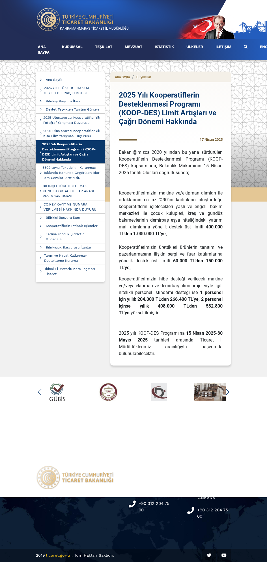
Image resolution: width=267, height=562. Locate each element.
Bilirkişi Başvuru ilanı (63, 218)
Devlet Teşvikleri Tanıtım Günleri (72, 109)
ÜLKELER (194, 47)
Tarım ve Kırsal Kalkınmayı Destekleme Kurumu (65, 258)
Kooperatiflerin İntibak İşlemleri (72, 226)
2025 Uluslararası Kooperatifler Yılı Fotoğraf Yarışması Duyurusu (71, 120)
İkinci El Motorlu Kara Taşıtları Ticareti (70, 271)
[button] (40, 392)
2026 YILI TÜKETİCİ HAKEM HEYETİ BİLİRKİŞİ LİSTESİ (66, 90)
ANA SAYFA (43, 50)
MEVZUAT (133, 47)
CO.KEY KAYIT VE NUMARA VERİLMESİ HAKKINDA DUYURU (70, 206)
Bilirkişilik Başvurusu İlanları (69, 247)
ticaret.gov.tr (58, 555)
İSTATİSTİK (164, 47)
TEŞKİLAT (103, 47)
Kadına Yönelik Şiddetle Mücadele (65, 236)
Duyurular (143, 77)
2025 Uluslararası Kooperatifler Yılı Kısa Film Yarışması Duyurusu (71, 133)
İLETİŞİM (223, 47)
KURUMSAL (72, 47)
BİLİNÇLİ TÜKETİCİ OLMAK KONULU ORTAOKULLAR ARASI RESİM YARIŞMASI (68, 191)
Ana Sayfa (54, 80)
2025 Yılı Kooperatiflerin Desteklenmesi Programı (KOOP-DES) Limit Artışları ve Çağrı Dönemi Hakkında (69, 151)
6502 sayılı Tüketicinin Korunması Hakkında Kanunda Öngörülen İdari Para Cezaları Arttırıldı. (71, 173)
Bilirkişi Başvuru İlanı (63, 101)
